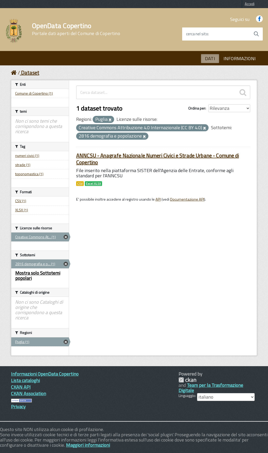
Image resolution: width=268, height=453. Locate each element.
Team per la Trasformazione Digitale (210, 388)
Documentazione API (187, 199)
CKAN (187, 380)
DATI (210, 58)
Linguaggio (186, 395)
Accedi (249, 4)
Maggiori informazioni (88, 445)
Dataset (30, 73)
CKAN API (21, 386)
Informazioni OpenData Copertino (45, 373)
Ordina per (196, 108)
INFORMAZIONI (240, 58)
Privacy (18, 406)
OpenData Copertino (76, 29)
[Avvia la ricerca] (256, 34)
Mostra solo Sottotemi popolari (37, 275)
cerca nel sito (197, 34)
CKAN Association (28, 393)
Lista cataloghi (25, 380)
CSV (80, 183)
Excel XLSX (93, 183)
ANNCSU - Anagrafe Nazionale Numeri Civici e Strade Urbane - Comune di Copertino (157, 158)
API (158, 199)
